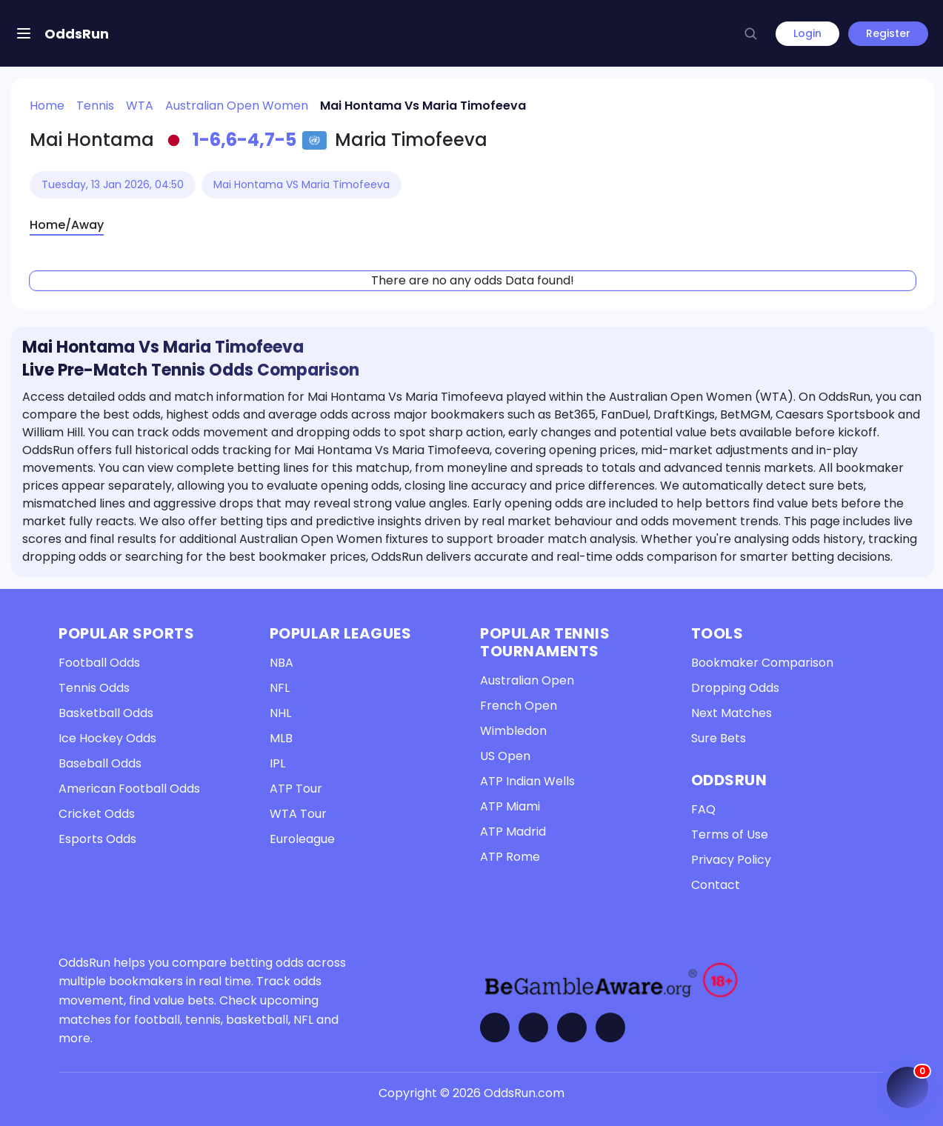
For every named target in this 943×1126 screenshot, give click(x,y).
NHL (280, 713)
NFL (280, 687)
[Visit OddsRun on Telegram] (572, 1027)
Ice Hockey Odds (107, 738)
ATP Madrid (513, 831)
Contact (715, 884)
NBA (281, 662)
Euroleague (302, 838)
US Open (505, 755)
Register (888, 33)
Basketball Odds (106, 713)
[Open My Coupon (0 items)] (907, 1087)
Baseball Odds (100, 763)
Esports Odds (97, 838)
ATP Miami (510, 806)
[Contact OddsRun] (610, 1027)
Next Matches (731, 713)
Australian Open (527, 680)
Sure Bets (718, 738)
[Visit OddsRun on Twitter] (533, 1027)
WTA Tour (298, 813)
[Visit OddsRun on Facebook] (495, 1027)
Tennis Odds (94, 687)
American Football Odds (129, 788)
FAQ (703, 809)
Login (807, 33)
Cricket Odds (97, 813)
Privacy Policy (731, 859)
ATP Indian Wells (527, 781)
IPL (277, 763)
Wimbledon (513, 730)
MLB (281, 738)
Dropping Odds (735, 687)
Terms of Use (729, 834)
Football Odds (99, 662)
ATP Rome (510, 856)
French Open (518, 705)
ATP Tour (296, 788)
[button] (750, 33)
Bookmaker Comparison (762, 662)
